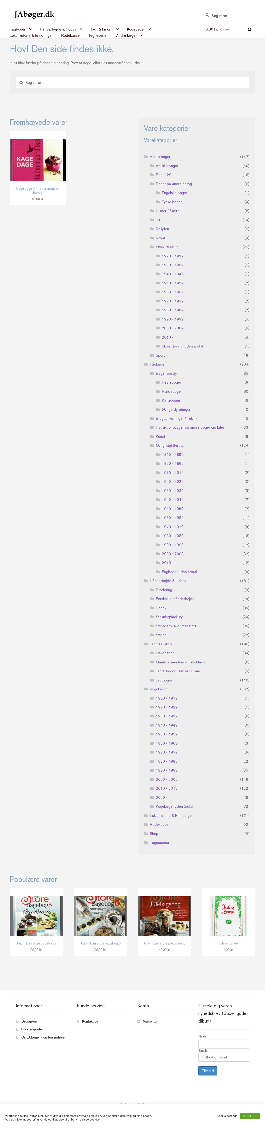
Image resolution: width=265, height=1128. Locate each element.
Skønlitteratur (167, 247)
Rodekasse (70, 35)
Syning (161, 635)
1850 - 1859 (173, 454)
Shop (154, 833)
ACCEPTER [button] (250, 1115)
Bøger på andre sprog (174, 184)
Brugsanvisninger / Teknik (176, 418)
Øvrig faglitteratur (170, 445)
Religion (162, 229)
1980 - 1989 (173, 310)
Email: (223, 1055)
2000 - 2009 (173, 328)
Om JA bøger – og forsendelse (42, 1037)
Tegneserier (98, 35)
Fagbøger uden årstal (179, 572)
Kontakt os (90, 1021)
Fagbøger (17, 29)
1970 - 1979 (173, 301)
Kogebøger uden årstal (174, 806)
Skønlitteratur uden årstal (182, 346)
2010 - (167, 337)
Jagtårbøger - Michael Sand (178, 671)
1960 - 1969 (173, 292)
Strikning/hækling (169, 617)
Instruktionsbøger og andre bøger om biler (190, 427)
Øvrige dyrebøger (176, 409)
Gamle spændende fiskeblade (180, 662)
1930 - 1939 (173, 265)
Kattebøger (171, 400)
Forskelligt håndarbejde (175, 599)
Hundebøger (172, 391)
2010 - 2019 (167, 788)
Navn (202, 1036)
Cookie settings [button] (227, 1115)
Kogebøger (136, 29)
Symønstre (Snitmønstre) (176, 626)
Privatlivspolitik (31, 1029)
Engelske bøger (174, 193)
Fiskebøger (165, 653)
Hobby (161, 608)
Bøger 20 (163, 175)
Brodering (164, 590)
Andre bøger (126, 35)
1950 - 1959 (173, 283)
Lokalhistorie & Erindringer (31, 35)
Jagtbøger (164, 680)
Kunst (160, 436)
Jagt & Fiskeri (102, 29)
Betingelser (29, 1021)
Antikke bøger (167, 166)
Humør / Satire (167, 211)
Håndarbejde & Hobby (58, 29)
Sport (160, 355)
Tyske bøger (172, 202)
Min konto (150, 1021)
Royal (160, 238)
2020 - (161, 797)
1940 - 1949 (173, 274)
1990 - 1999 (173, 319)
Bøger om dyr (167, 373)
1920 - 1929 (173, 256)
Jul (158, 220)
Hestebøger (171, 382)
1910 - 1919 (173, 472)
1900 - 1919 (167, 698)
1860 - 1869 (173, 463)
